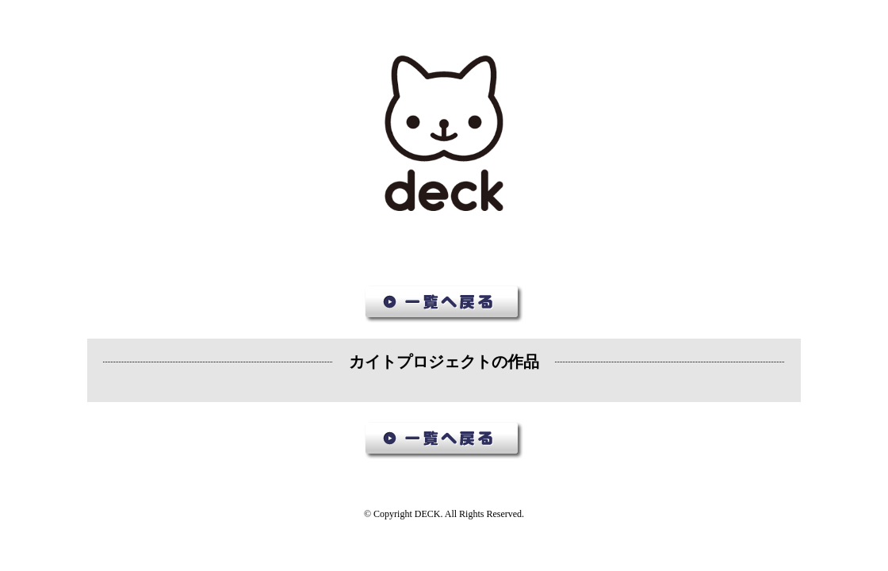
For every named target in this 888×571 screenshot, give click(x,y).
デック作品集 (444, 134)
